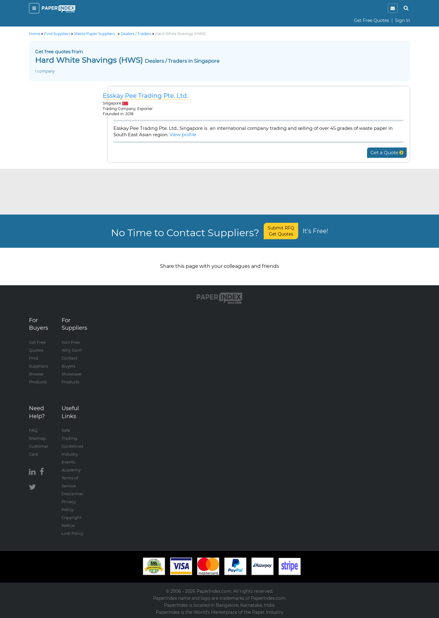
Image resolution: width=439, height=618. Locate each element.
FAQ (33, 430)
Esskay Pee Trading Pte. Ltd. (145, 95)
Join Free (71, 342)
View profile (183, 134)
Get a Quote (386, 152)
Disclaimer (72, 493)
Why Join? (72, 350)
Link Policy (72, 533)
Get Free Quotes (371, 20)
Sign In (402, 20)
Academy (71, 469)
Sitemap (37, 438)
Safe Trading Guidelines (72, 438)
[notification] (393, 8)
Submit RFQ (281, 231)
